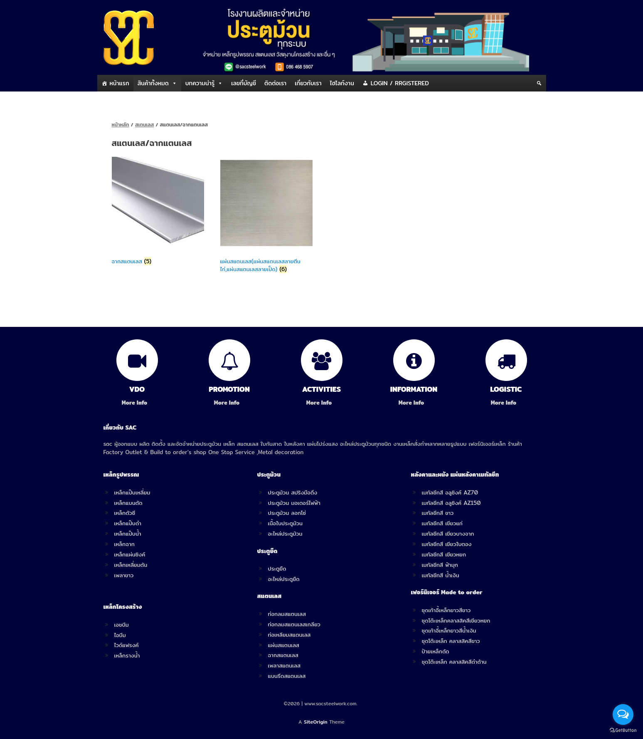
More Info (137, 403)
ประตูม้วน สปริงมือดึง (293, 492)
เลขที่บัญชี (243, 83)
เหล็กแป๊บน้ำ (127, 533)
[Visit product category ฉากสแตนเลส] (158, 212)
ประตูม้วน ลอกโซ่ (287, 513)
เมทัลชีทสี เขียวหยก (444, 554)
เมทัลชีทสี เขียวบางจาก (448, 533)
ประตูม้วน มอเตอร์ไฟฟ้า (294, 503)
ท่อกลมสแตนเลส (287, 614)
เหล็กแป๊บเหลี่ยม (132, 492)
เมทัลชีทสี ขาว (438, 513)
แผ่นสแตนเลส (283, 645)
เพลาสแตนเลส (284, 665)
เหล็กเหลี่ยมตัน (131, 565)
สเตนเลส (144, 125)
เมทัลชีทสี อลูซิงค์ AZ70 (450, 492)
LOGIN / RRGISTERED (400, 83)
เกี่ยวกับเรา (308, 83)
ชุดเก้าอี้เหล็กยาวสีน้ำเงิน (449, 630)
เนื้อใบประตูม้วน (285, 523)
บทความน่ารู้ (199, 83)
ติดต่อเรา (275, 83)
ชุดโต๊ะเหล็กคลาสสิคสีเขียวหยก (456, 620)
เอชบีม (121, 624)
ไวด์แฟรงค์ (126, 645)
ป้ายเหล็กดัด (435, 651)
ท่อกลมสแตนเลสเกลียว (294, 624)
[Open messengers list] (623, 714)
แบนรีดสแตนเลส (287, 676)
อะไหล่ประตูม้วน (285, 533)
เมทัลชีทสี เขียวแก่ (442, 523)
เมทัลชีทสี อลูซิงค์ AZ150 (451, 503)
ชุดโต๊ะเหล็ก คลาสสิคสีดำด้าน (454, 661)
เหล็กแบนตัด (128, 503)
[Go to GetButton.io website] (623, 730)
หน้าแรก (119, 83)
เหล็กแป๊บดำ (128, 523)
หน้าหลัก (120, 125)
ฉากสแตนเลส (283, 655)
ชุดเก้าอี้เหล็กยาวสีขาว (446, 610)
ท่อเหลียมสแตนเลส (289, 634)
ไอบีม (120, 635)
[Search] (539, 83)
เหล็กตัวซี (124, 513)
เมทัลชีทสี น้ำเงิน (440, 575)
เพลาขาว (124, 575)
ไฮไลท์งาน (342, 83)
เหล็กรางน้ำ (127, 655)
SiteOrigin (316, 722)
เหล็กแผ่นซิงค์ (129, 554)
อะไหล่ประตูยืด (284, 579)
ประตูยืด (277, 568)
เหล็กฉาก (124, 544)
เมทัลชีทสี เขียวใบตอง (447, 544)
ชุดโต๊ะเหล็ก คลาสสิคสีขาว (451, 641)
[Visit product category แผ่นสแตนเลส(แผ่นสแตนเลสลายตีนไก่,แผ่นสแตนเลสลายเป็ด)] (266, 217)
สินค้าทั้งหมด (153, 83)
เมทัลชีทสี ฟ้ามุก (440, 565)
